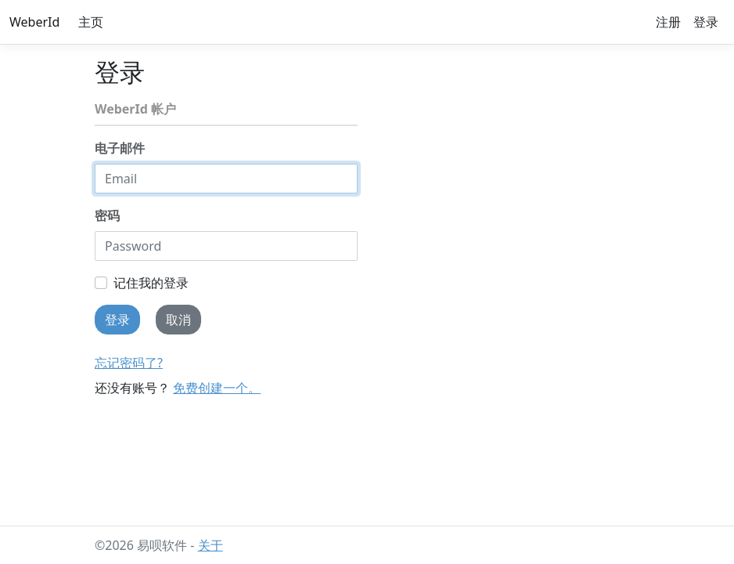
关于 (210, 545)
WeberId (34, 22)
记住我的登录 (151, 282)
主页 (90, 22)
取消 (178, 319)
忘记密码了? (129, 362)
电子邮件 (120, 148)
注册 (668, 22)
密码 (107, 215)
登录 (705, 22)
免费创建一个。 (217, 387)
